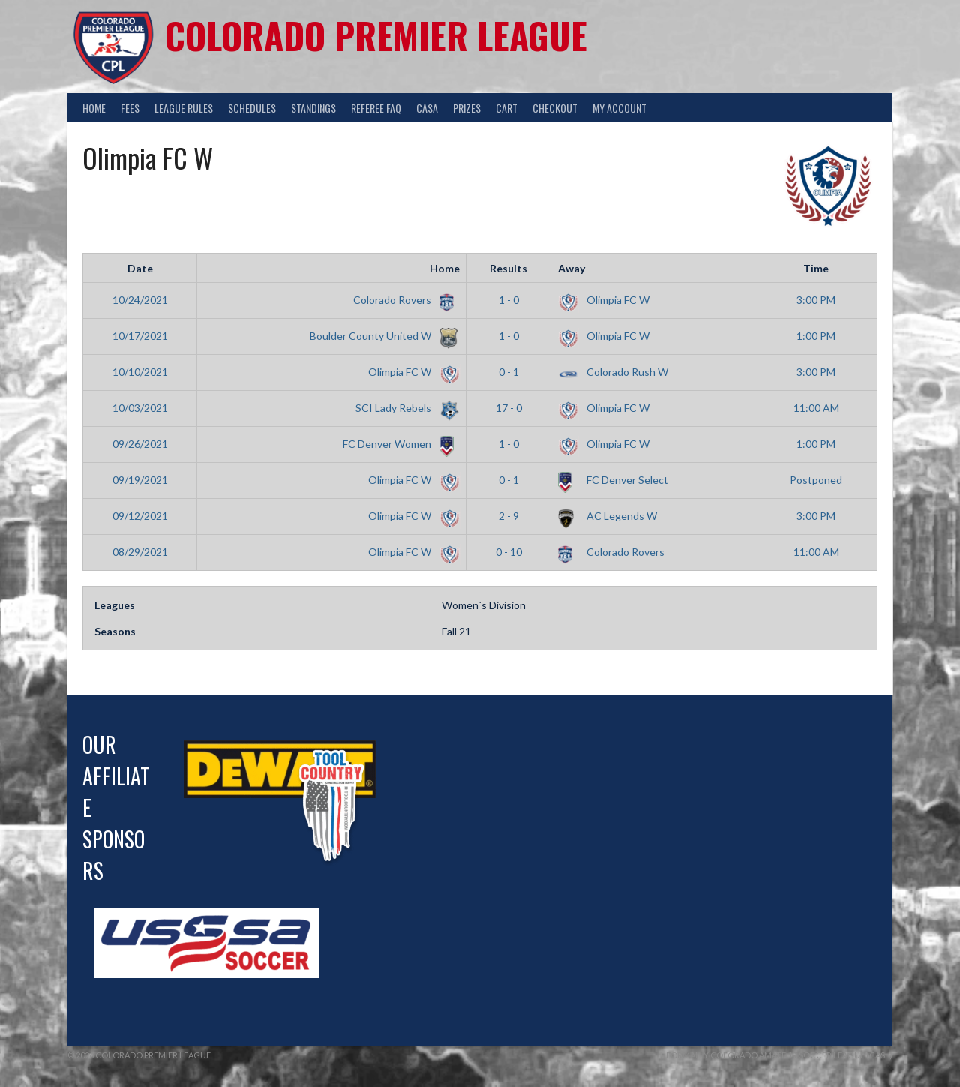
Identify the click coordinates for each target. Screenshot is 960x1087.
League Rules (183, 108)
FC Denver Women (398, 443)
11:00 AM (816, 407)
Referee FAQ (376, 108)
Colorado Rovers (403, 299)
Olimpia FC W (604, 299)
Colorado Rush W (613, 371)
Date (140, 268)
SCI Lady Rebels (405, 407)
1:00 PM (816, 335)
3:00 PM (816, 299)
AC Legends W (607, 515)
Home (94, 108)
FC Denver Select (613, 479)
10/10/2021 (140, 371)
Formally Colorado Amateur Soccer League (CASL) (779, 1055)
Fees (130, 108)
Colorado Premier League (376, 35)
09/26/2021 (140, 443)
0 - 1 (509, 371)
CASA (427, 108)
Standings (313, 108)
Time (816, 268)
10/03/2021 (140, 407)
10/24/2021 (140, 299)
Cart (507, 108)
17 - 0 (509, 407)
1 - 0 (509, 299)
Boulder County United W (382, 335)
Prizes (467, 108)
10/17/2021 (140, 335)
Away (571, 268)
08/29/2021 (140, 551)
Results (508, 268)
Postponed (816, 479)
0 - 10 (509, 551)
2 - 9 (509, 515)
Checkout (555, 108)
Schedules (252, 108)
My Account (619, 108)
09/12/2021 (140, 515)
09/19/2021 (140, 479)
